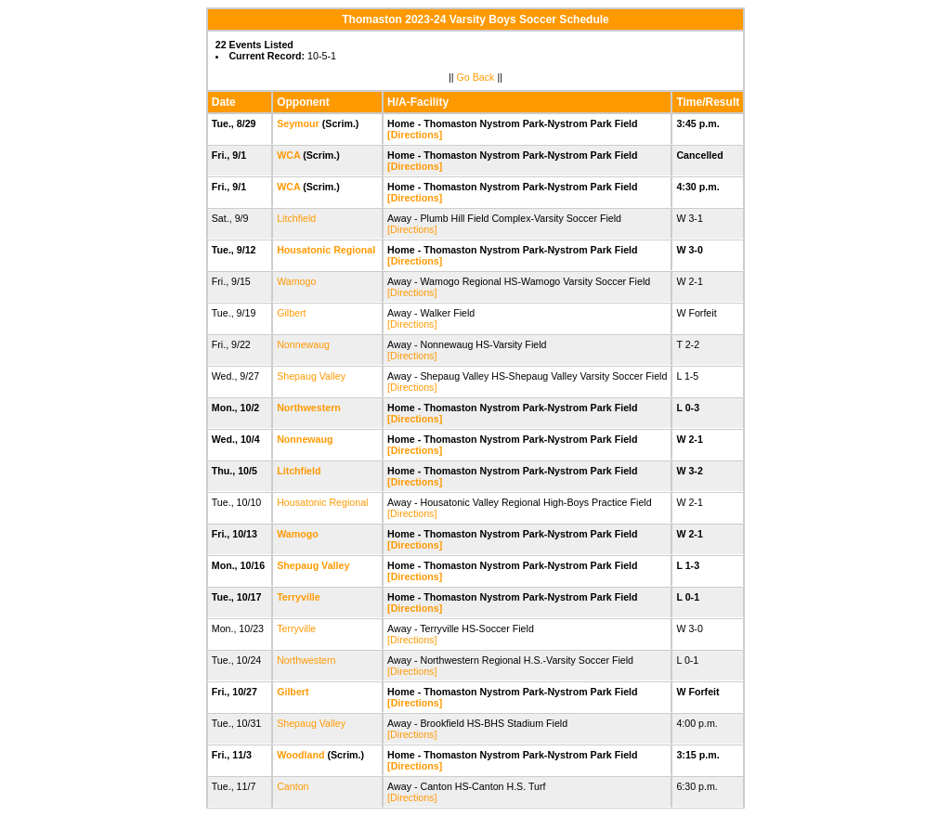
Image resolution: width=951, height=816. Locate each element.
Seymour (298, 123)
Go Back (476, 77)
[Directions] (414, 134)
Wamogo (296, 281)
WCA (288, 155)
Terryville (298, 596)
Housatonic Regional (326, 249)
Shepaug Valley (311, 376)
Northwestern (309, 407)
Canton (292, 786)
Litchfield (296, 218)
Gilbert (291, 312)
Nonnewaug (303, 344)
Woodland (300, 754)
